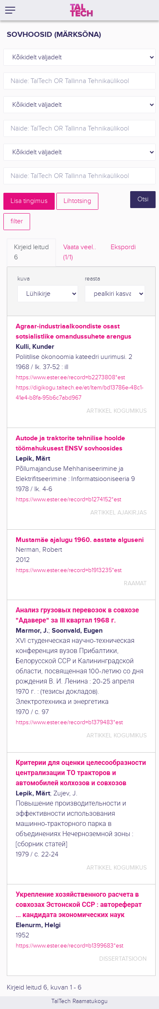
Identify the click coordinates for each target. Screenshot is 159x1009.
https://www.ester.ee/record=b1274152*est (68, 499)
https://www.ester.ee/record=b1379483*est (69, 722)
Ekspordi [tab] (123, 247)
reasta (92, 278)
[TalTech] (81, 10)
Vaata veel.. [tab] (79, 253)
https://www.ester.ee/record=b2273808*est (70, 377)
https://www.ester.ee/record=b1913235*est (69, 570)
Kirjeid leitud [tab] (31, 253)
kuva (23, 278)
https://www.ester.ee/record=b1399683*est (69, 945)
